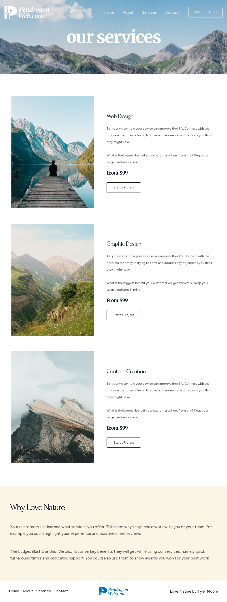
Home (112, 12)
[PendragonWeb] (26, 12)
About (130, 12)
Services (150, 12)
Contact (173, 12)
